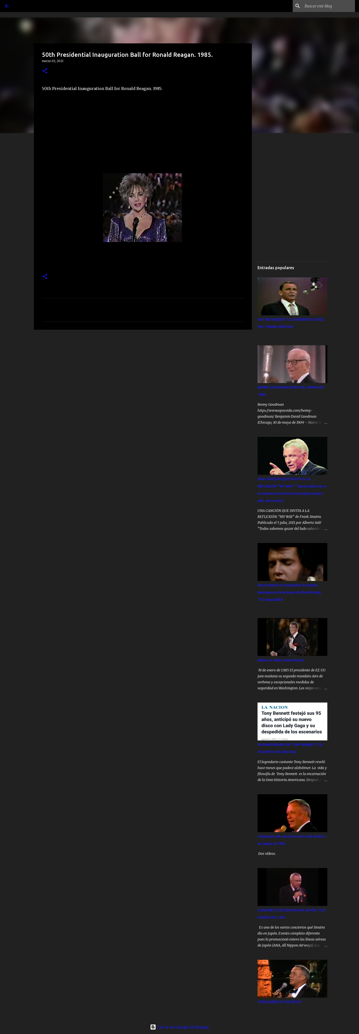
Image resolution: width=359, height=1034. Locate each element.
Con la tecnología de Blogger (179, 1027)
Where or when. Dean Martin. (281, 660)
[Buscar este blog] (329, 6)
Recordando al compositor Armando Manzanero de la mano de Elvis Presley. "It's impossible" (290, 592)
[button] (45, 71)
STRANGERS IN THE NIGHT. (280, 1002)
